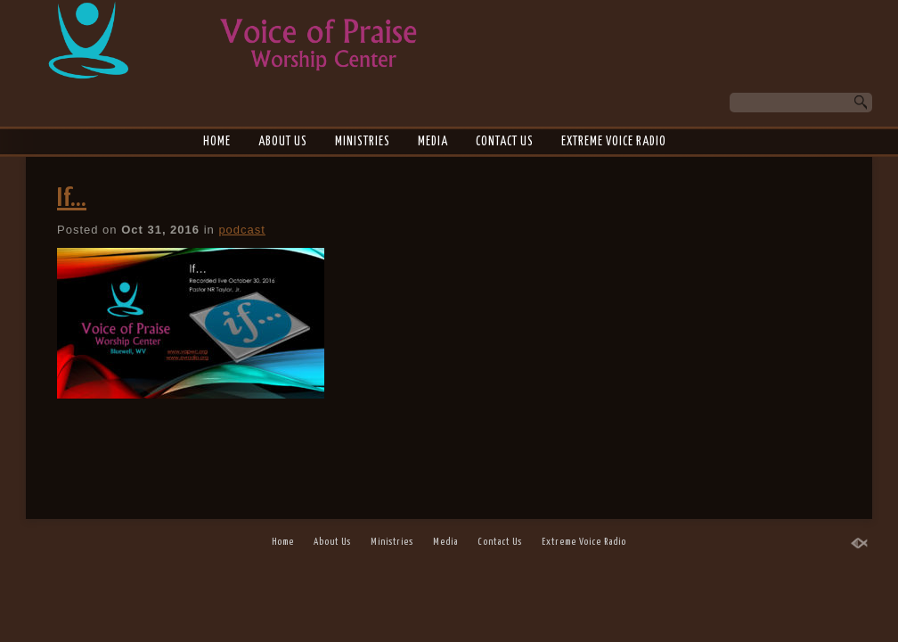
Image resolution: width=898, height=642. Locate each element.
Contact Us (505, 142)
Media (433, 142)
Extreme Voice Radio (613, 142)
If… (71, 198)
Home (217, 142)
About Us (282, 142)
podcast (241, 229)
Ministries (362, 142)
